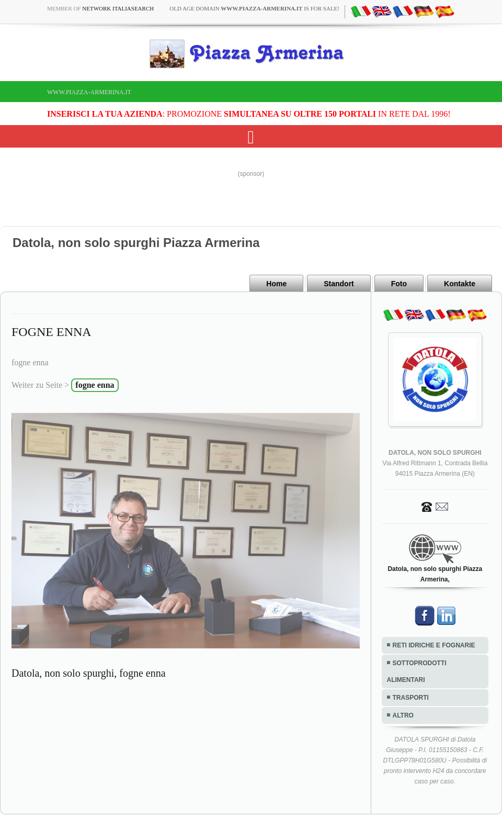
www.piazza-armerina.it (89, 92)
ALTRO (403, 715)
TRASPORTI (411, 697)
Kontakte (459, 283)
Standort (339, 283)
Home (276, 283)
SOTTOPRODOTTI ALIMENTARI (417, 671)
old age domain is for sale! (254, 8)
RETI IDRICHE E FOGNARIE (434, 645)
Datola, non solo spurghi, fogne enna (89, 673)
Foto (399, 283)
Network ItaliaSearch (118, 8)
